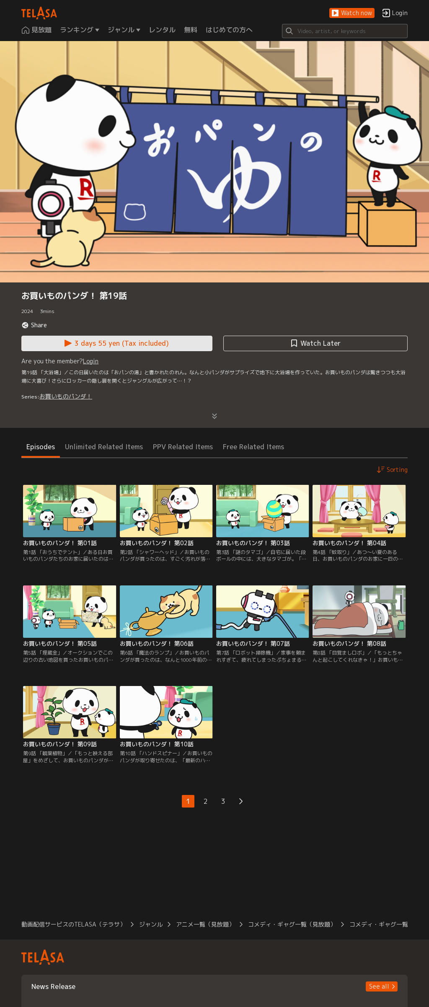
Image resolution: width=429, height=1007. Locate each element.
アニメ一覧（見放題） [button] (205, 924)
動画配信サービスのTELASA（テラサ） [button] (73, 924)
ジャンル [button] (151, 924)
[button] (352, 13)
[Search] (345, 31)
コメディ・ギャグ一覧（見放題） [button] (292, 924)
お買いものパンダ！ (65, 396)
